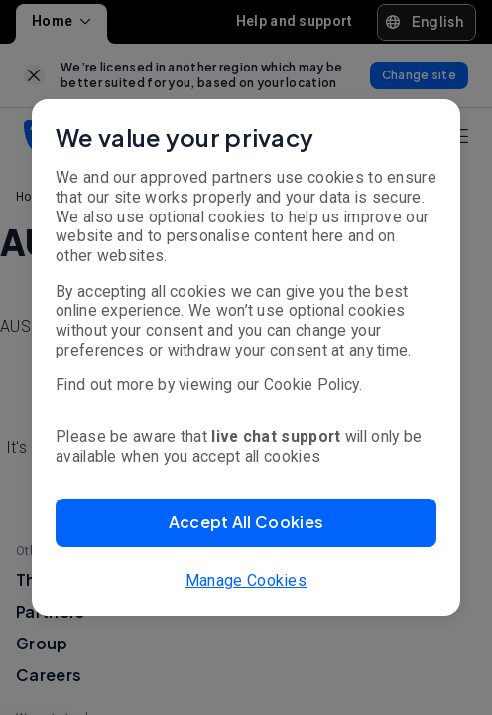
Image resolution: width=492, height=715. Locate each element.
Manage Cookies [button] (246, 580)
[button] (246, 523)
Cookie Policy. (313, 384)
